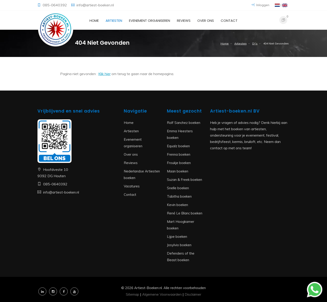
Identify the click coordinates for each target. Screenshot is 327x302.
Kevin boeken (177, 205)
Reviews (184, 20)
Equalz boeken (178, 146)
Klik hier (104, 73)
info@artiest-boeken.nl (95, 5)
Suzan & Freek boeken (184, 179)
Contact (229, 20)
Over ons (205, 20)
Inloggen (260, 5)
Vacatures (132, 186)
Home (94, 20)
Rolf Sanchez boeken (183, 122)
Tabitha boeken (179, 196)
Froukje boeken (179, 163)
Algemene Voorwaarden (162, 294)
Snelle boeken (178, 188)
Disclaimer (193, 294)
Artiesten (114, 20)
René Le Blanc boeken (184, 213)
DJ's (255, 43)
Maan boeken (177, 171)
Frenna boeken (178, 154)
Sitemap (132, 294)
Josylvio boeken (179, 245)
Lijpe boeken (177, 236)
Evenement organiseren (149, 20)
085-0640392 (55, 5)
